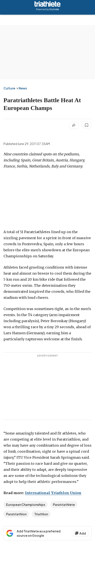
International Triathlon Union (53, 493)
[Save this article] (87, 125)
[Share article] (74, 125)
